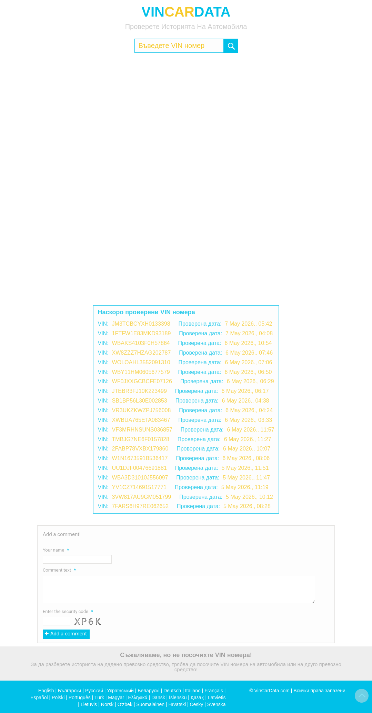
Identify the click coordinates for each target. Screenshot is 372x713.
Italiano (193, 690)
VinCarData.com (271, 690)
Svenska (216, 704)
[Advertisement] (186, 108)
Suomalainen (150, 704)
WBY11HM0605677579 (141, 372)
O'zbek (125, 704)
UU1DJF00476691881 (139, 468)
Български (69, 690)
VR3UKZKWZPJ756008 (141, 410)
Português (80, 697)
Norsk (107, 704)
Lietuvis (89, 704)
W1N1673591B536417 (140, 458)
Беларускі (148, 690)
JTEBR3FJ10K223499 (139, 391)
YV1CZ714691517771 (139, 487)
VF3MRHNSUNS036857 (142, 430)
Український (120, 690)
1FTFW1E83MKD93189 (141, 333)
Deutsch (172, 690)
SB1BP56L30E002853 (139, 401)
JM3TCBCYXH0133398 (141, 324)
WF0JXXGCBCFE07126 (142, 381)
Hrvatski (177, 704)
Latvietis (216, 697)
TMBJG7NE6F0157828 (140, 439)
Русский (94, 690)
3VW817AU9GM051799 (141, 497)
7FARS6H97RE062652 (140, 506)
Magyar (116, 697)
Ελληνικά (137, 697)
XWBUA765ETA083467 (141, 420)
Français (213, 690)
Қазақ (197, 697)
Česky (196, 704)
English (46, 690)
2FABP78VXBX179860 (140, 449)
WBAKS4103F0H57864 (141, 343)
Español (39, 697)
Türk (99, 697)
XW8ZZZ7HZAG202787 (141, 353)
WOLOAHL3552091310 (141, 362)
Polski (58, 697)
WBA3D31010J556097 (140, 478)
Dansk (158, 697)
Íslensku (178, 697)
